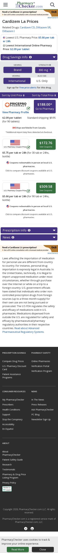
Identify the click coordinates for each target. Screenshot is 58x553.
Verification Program (41, 371)
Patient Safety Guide (12, 459)
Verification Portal (40, 366)
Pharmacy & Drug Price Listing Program (14, 476)
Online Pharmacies (40, 361)
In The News (37, 399)
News (29, 237)
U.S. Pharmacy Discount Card (14, 368)
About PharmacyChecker (11, 453)
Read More (17, 549)
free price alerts (27, 87)
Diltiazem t (8, 31)
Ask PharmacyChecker (42, 409)
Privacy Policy (9, 482)
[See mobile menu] (4, 4)
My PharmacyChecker (13, 399)
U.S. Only (42, 81)
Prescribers (7, 404)
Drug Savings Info (29, 57)
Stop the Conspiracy (12, 419)
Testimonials (8, 469)
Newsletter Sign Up (41, 419)
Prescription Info (29, 230)
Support (6, 414)
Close (43, 549)
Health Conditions (11, 409)
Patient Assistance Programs (11, 376)
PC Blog (35, 414)
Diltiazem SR (43, 27)
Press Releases (39, 404)
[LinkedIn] (32, 528)
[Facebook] (26, 528)
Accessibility (8, 424)
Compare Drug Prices (13, 361)
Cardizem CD (27, 27)
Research (7, 464)
